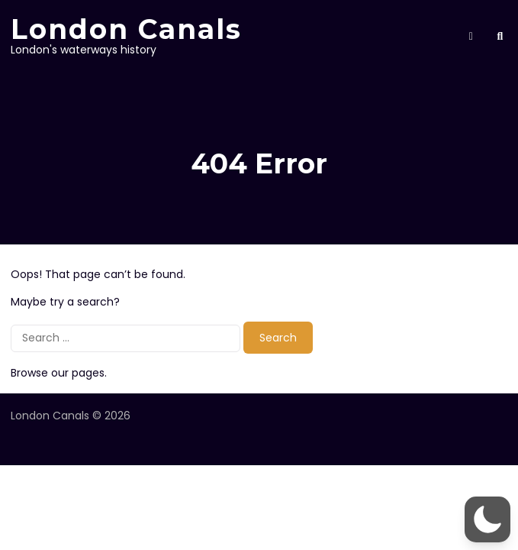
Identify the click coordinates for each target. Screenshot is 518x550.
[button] (487, 519)
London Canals (126, 29)
